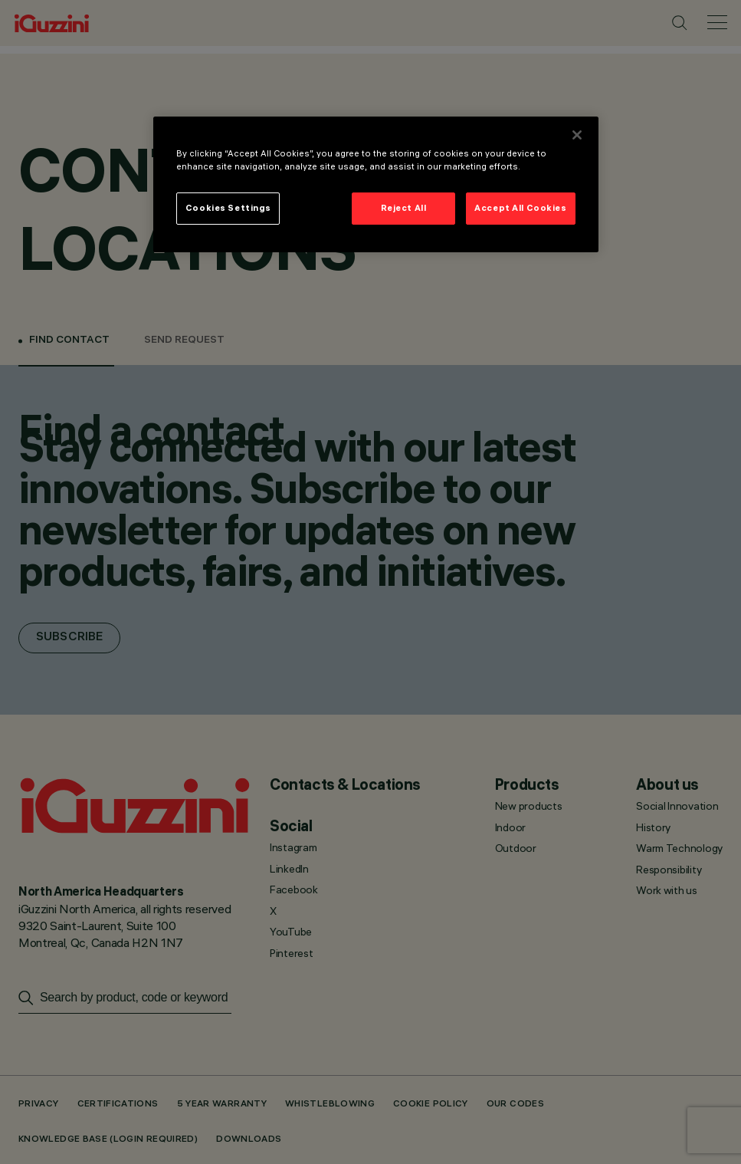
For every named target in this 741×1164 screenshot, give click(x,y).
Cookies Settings (228, 207)
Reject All (404, 207)
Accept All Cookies (520, 207)
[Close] (577, 135)
